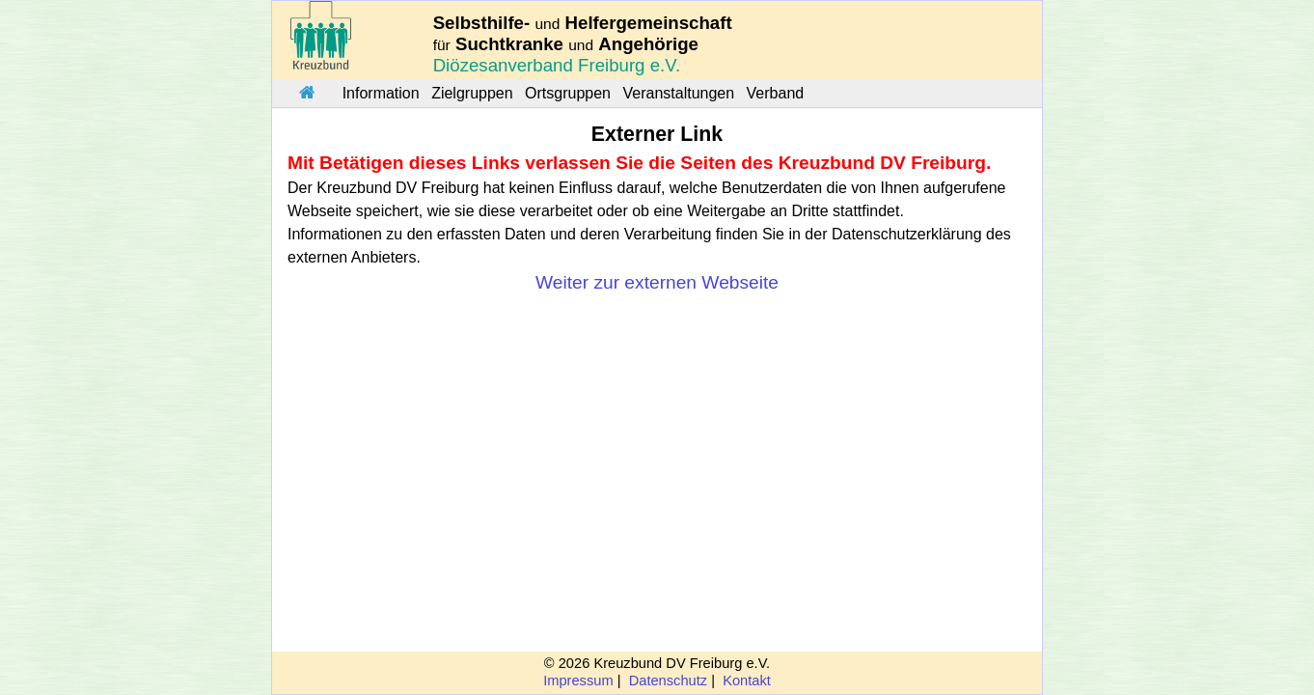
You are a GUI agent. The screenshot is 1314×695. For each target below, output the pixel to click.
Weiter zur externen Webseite (657, 282)
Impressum (578, 680)
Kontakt (747, 680)
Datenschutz (668, 680)
